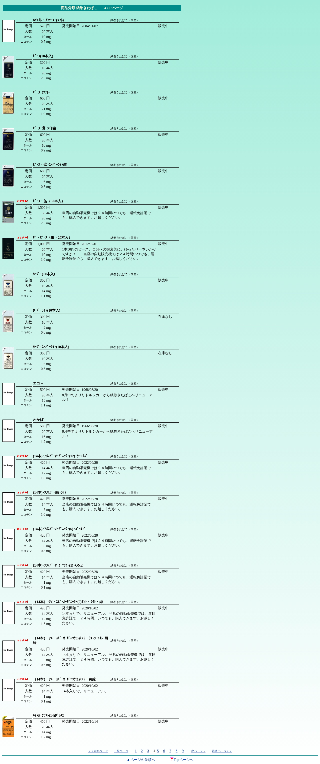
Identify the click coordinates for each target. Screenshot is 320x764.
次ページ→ (198, 751)
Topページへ (182, 760)
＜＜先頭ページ (98, 751)
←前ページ (121, 751)
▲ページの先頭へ (141, 760)
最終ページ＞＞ (222, 751)
